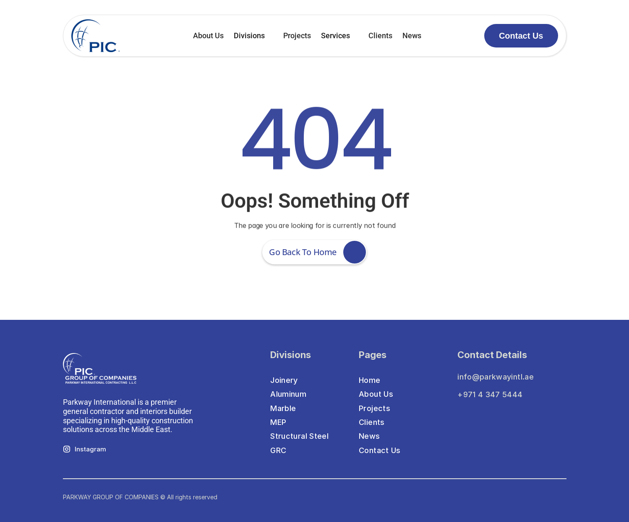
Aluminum (288, 394)
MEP (278, 422)
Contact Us (380, 450)
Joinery (284, 380)
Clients (380, 35)
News (411, 35)
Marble (283, 408)
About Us (208, 35)
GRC (278, 450)
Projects (297, 35)
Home (369, 380)
